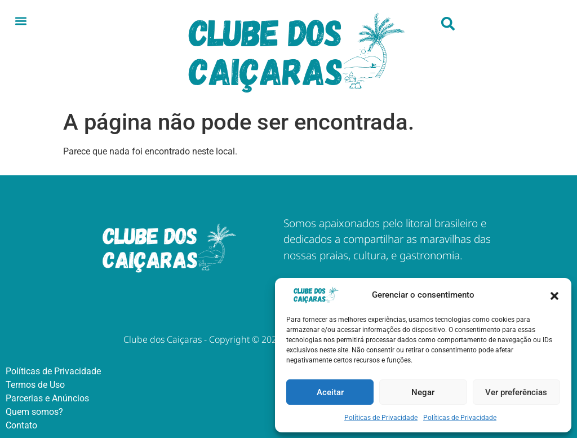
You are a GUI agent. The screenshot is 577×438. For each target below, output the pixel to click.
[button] (554, 294)
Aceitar (330, 392)
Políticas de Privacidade (381, 418)
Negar (422, 392)
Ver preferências (516, 392)
